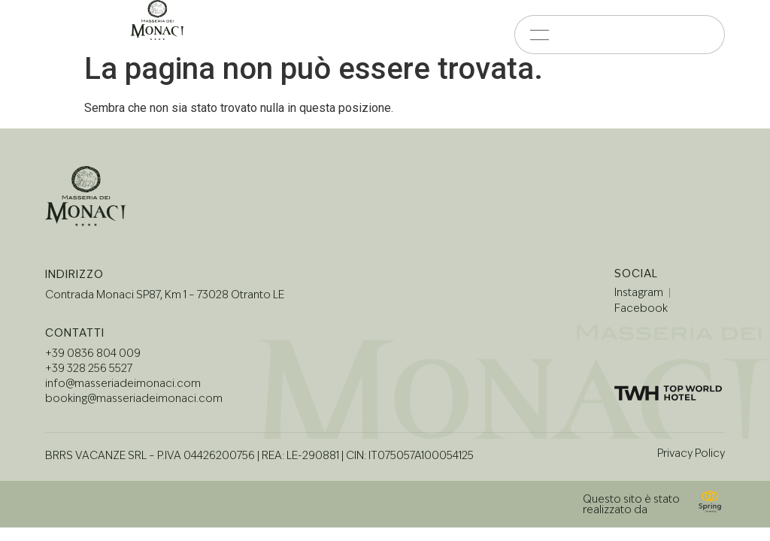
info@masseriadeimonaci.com (123, 381)
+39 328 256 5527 (88, 366)
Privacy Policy (691, 450)
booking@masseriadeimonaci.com (134, 396)
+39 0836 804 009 (93, 351)
